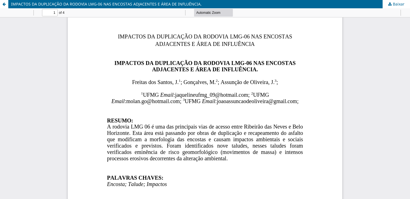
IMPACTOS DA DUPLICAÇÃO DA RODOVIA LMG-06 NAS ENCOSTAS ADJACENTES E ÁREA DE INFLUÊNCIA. (106, 4)
